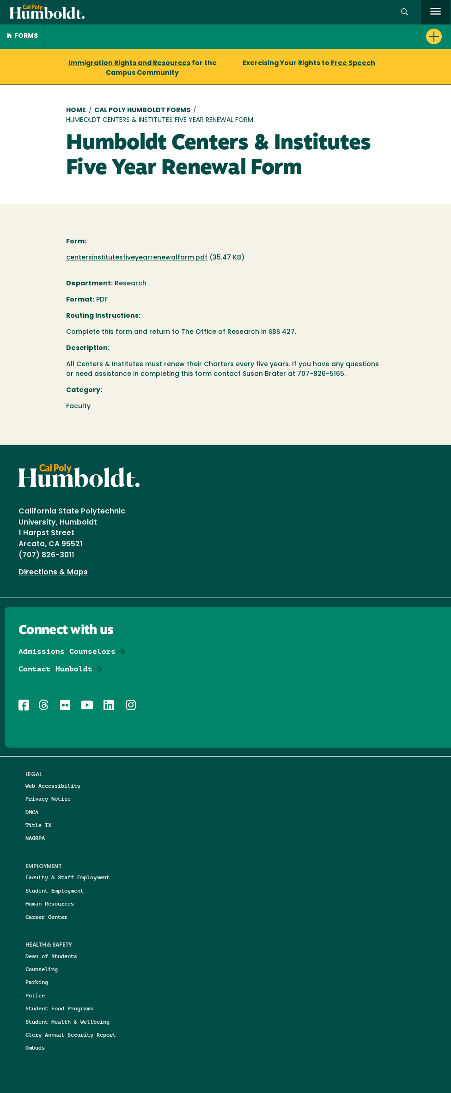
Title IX (38, 824)
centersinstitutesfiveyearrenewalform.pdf (136, 257)
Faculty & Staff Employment (67, 877)
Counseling (41, 969)
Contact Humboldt (55, 668)
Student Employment (54, 890)
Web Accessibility (52, 785)
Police (35, 995)
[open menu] (435, 12)
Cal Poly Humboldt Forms (142, 110)
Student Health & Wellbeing (67, 1021)
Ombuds (35, 1047)
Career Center (46, 916)
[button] (404, 12)
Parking (36, 981)
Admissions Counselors (67, 651)
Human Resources (49, 903)
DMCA (31, 812)
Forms (22, 36)
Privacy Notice (48, 798)
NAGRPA (35, 837)
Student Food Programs (59, 1008)
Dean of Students (51, 956)
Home (76, 110)
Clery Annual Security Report (70, 1034)
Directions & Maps (53, 572)
